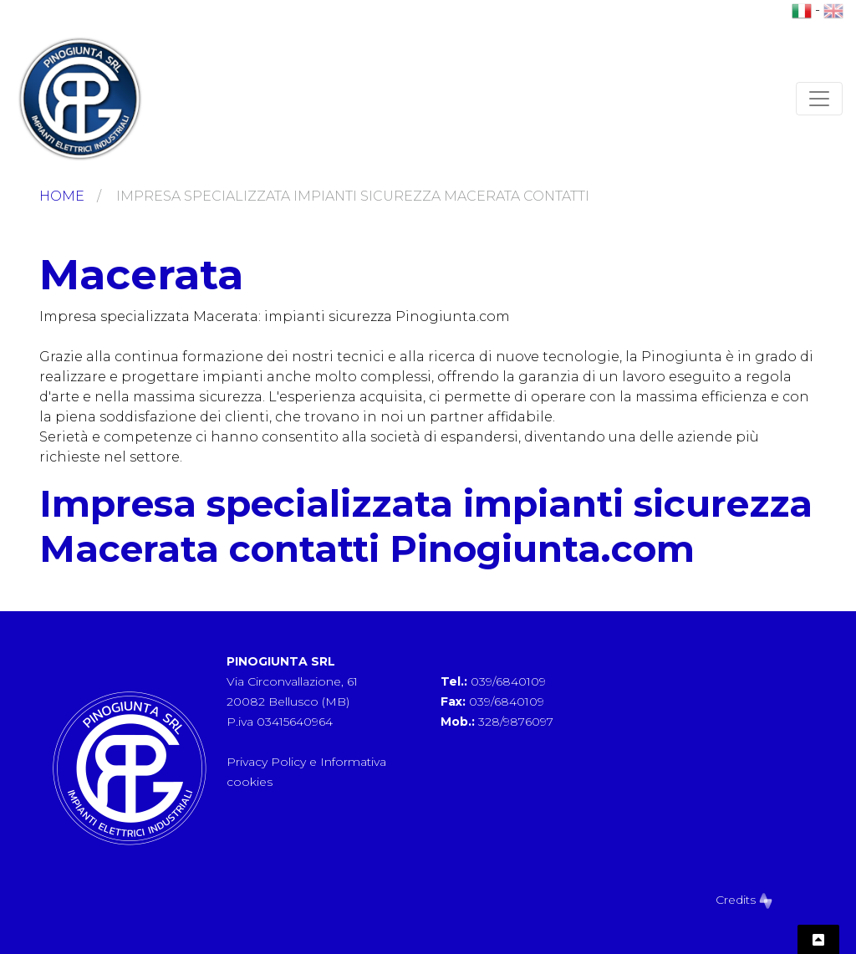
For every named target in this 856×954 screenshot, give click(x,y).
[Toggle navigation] (819, 98)
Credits (744, 899)
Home (61, 196)
